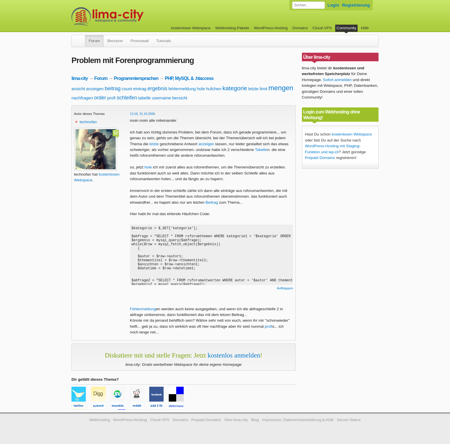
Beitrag (211, 202)
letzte (253, 88)
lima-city (79, 78)
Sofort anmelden (337, 80)
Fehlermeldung (143, 309)
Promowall (140, 41)
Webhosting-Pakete (232, 28)
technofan (88, 122)
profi (111, 97)
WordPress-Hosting (271, 28)
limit (263, 88)
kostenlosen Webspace (351, 134)
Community (346, 28)
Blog (255, 420)
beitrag (113, 88)
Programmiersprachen (136, 78)
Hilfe (365, 28)
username (161, 97)
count (127, 88)
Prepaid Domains (320, 158)
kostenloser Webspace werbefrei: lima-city (128, 16)
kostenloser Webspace (190, 28)
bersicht (179, 97)
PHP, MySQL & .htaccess (189, 78)
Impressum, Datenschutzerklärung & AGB (297, 420)
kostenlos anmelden (233, 355)
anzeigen (95, 88)
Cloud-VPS (322, 28)
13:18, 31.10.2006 (142, 113)
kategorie (234, 88)
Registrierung (356, 5)
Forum (94, 41)
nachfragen (82, 97)
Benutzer (115, 41)
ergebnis (157, 88)
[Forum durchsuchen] (308, 5)
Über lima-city (236, 420)
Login (333, 5)
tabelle (144, 97)
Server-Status (349, 420)
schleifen (127, 98)
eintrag (139, 88)
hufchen (213, 88)
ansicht (78, 88)
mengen (280, 88)
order (100, 98)
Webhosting (99, 420)
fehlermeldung (182, 88)
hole (201, 88)
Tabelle (261, 150)
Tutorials (163, 41)
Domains (300, 28)
